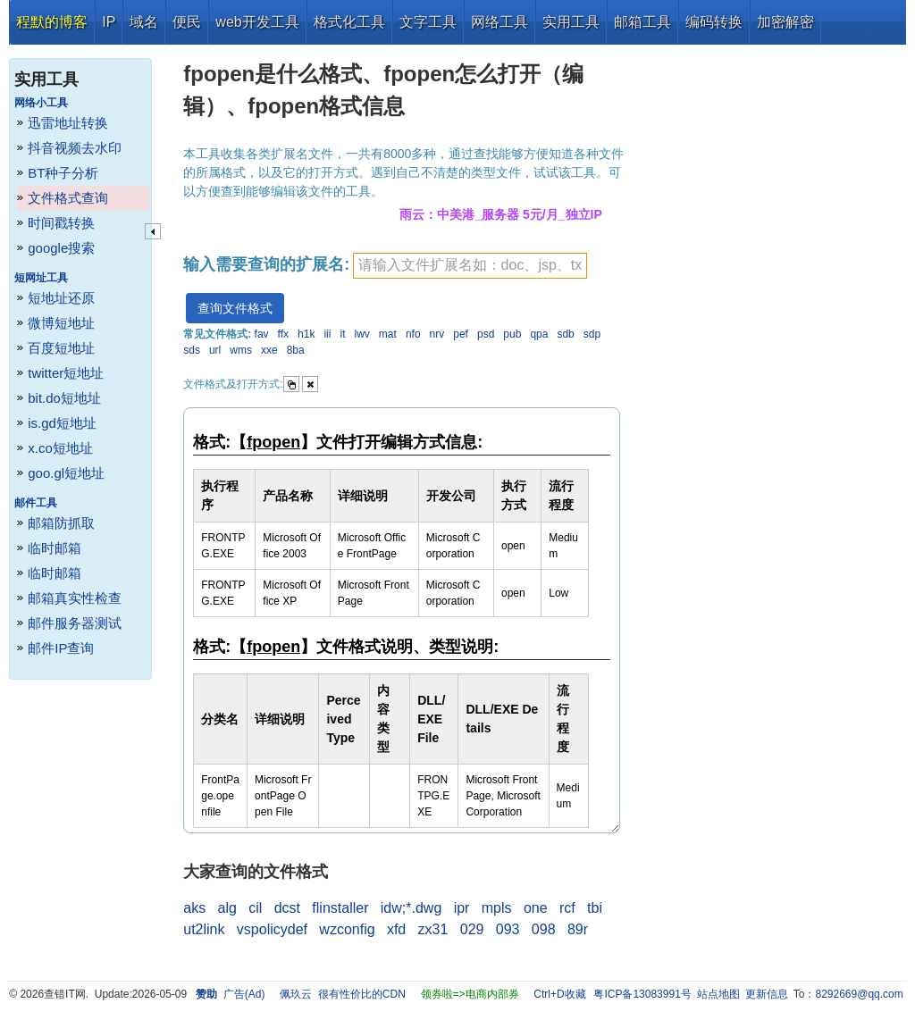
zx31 (433, 929)
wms (241, 350)
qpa (539, 334)
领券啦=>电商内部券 (470, 994)
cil (255, 907)
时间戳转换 (61, 222)
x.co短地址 (60, 448)
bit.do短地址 (64, 397)
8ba (296, 350)
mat (388, 334)
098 (544, 929)
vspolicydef (272, 929)
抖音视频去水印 (75, 147)
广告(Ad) (244, 994)
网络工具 (499, 21)
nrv (437, 334)
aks (194, 907)
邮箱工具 (642, 21)
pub (512, 334)
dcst (287, 907)
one (536, 907)
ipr (462, 907)
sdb (565, 334)
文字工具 (428, 21)
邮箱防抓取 (61, 523)
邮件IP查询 (61, 648)
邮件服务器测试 (75, 623)
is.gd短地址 (62, 423)
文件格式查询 (68, 197)
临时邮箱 (54, 548)
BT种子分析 (63, 172)
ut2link (203, 929)
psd (485, 334)
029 (472, 929)
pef (460, 334)
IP (108, 21)
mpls (497, 907)
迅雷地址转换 (68, 122)
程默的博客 (52, 21)
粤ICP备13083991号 (642, 994)
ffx (283, 334)
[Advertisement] (768, 313)
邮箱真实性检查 (75, 598)
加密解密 (785, 21)
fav (262, 334)
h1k (306, 334)
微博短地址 (61, 322)
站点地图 (718, 994)
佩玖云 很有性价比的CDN (343, 994)
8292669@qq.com (859, 994)
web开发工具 (256, 21)
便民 (186, 21)
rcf (567, 907)
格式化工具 (349, 21)
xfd (396, 929)
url (215, 350)
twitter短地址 (66, 372)
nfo (413, 334)
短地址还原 (61, 297)
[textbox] (470, 266)
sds (191, 350)
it (342, 334)
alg (226, 907)
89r (577, 929)
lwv (361, 334)
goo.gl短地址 (66, 473)
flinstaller (340, 907)
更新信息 (766, 994)
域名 (144, 21)
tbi (594, 907)
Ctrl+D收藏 (559, 994)
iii (327, 334)
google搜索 (61, 247)
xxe (269, 350)
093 (508, 929)
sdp (591, 334)
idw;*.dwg (411, 907)
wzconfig (346, 929)
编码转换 (714, 21)
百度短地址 (61, 347)
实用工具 (571, 21)
